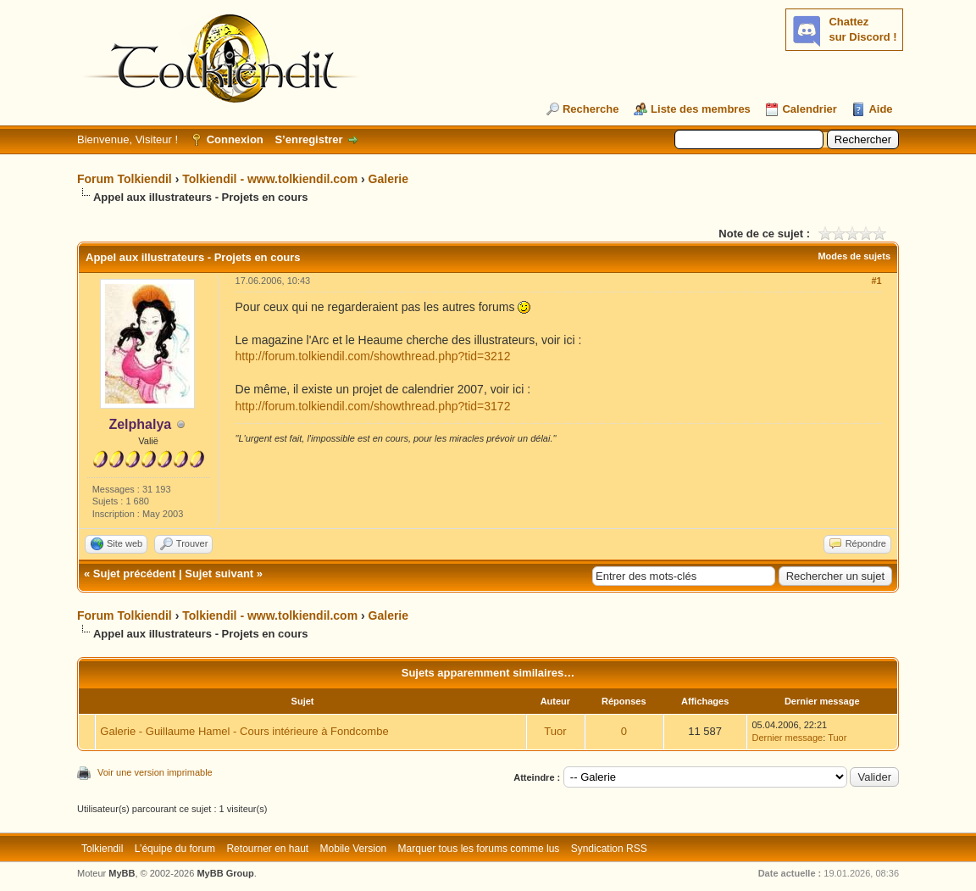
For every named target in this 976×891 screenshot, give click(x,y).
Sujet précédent (134, 573)
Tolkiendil (102, 849)
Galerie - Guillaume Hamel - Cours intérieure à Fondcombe (244, 731)
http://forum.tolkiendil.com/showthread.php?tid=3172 (373, 406)
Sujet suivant (219, 573)
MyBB (121, 873)
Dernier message (787, 737)
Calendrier (809, 109)
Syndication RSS (609, 849)
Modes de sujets (854, 256)
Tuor (555, 731)
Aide (880, 109)
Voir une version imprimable (155, 772)
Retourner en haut (267, 849)
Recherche (590, 109)
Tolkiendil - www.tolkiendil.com (270, 179)
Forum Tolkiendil (124, 179)
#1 (876, 281)
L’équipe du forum (175, 849)
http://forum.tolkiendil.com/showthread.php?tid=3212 (373, 356)
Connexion (235, 139)
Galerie (388, 179)
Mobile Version (353, 849)
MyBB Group (225, 873)
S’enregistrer (308, 139)
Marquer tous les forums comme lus (479, 849)
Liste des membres (701, 109)
